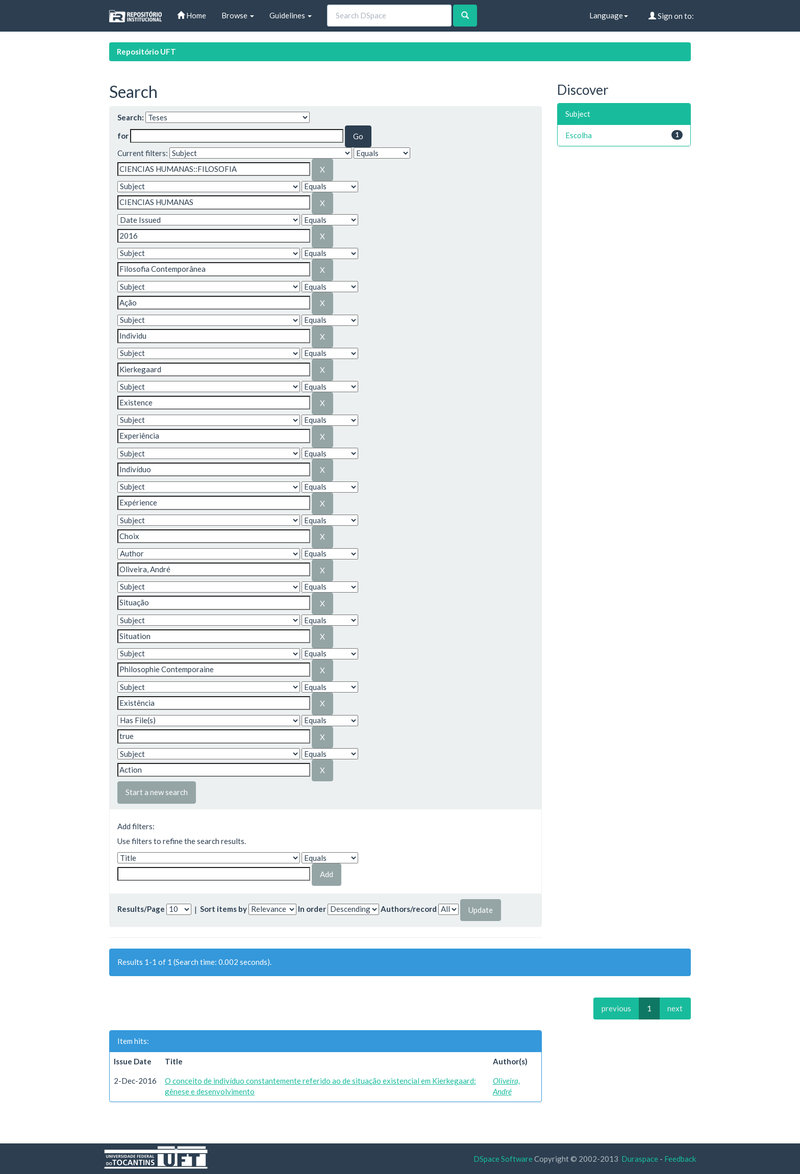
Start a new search (157, 792)
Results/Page (141, 908)
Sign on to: (671, 15)
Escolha (578, 135)
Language (608, 15)
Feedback (680, 1158)
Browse (237, 15)
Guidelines (290, 15)
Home (191, 15)
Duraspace (639, 1158)
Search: (130, 117)
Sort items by (223, 908)
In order (312, 908)
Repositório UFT (146, 51)
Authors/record (409, 908)
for (123, 135)
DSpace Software (503, 1158)
